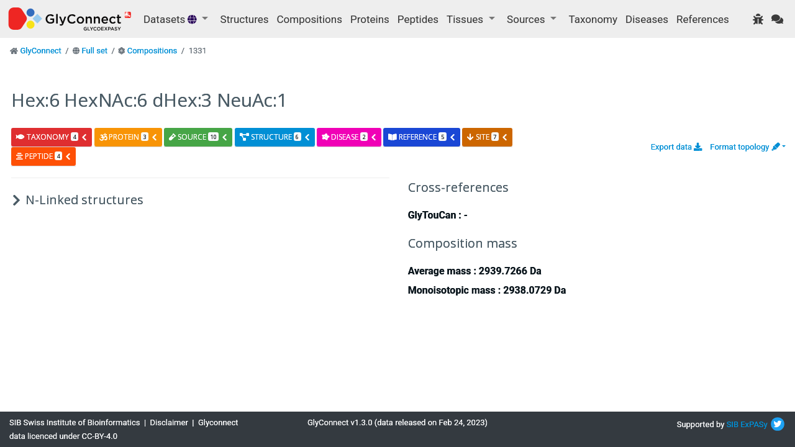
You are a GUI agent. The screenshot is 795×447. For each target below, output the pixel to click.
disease (349, 137)
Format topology (744, 146)
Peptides (418, 19)
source (198, 137)
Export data (676, 146)
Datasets (171, 19)
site (487, 137)
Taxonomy (593, 19)
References (702, 19)
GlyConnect (40, 50)
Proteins (369, 19)
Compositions (309, 19)
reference (421, 137)
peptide (43, 156)
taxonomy (52, 137)
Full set (94, 50)
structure (275, 137)
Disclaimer (169, 422)
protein (128, 137)
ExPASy (754, 424)
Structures (244, 19)
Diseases (646, 19)
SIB (732, 424)
